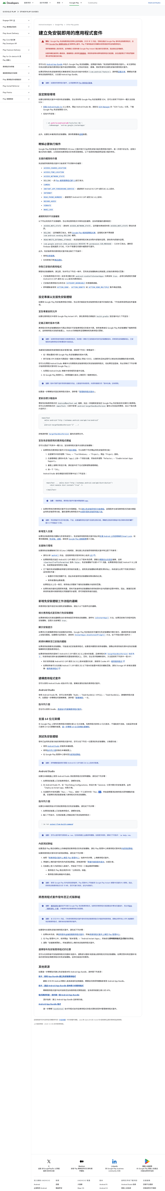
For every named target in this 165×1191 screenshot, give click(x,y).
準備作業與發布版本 (96, 862)
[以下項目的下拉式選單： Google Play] (82, 3)
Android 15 (103, 1184)
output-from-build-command (61, 824)
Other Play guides (29, 12)
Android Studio (154, 3)
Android (37, 1184)
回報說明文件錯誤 (149, 1188)
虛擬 (81, 134)
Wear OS (81, 1188)
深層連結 (82, 53)
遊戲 (57, 1184)
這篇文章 (121, 72)
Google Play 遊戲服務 (78, 539)
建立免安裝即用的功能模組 (93, 509)
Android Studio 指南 (128, 1184)
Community (92, 3)
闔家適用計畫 (56, 906)
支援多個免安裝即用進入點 (91, 512)
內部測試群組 (74, 754)
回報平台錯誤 (148, 1184)
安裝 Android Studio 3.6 (52, 107)
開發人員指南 (126, 1188)
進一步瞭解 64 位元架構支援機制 (75, 727)
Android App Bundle (54, 64)
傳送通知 (58, 260)
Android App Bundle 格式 (50, 1004)
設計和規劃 (44, 3)
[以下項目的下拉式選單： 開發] (63, 3)
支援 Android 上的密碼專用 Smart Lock (116, 536)
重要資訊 (27, 3)
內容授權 (62, 1020)
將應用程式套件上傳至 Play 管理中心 (64, 858)
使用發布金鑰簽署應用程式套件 (71, 934)
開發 (58, 3)
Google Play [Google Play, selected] (74, 3)
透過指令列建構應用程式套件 (70, 709)
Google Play (9, 12)
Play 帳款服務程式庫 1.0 (66, 180)
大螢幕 (80, 1184)
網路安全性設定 (105, 559)
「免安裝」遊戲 (54, 539)
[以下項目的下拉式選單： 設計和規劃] (51, 3)
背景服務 (50, 256)
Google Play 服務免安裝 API (59, 44)
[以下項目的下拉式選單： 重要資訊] (34, 3)
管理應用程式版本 (86, 392)
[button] (13, 20)
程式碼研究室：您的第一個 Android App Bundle (59, 995)
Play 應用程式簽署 (85, 83)
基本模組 (72, 450)
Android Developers (45, 25)
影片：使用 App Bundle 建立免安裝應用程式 (57, 976)
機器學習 (59, 1188)
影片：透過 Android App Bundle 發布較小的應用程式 (61, 986)
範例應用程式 (116, 661)
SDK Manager (104, 107)
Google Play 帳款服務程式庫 (83, 233)
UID (91, 555)
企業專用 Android (40, 1188)
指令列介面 (51, 750)
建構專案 (79, 698)
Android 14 (103, 1188)
